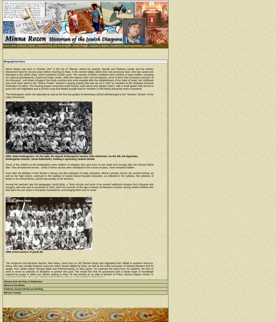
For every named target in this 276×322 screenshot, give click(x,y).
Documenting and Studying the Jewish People (63, 45)
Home (6, 45)
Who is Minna (18, 45)
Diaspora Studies (99, 45)
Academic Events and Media (126, 45)
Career (32, 45)
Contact (148, 45)
